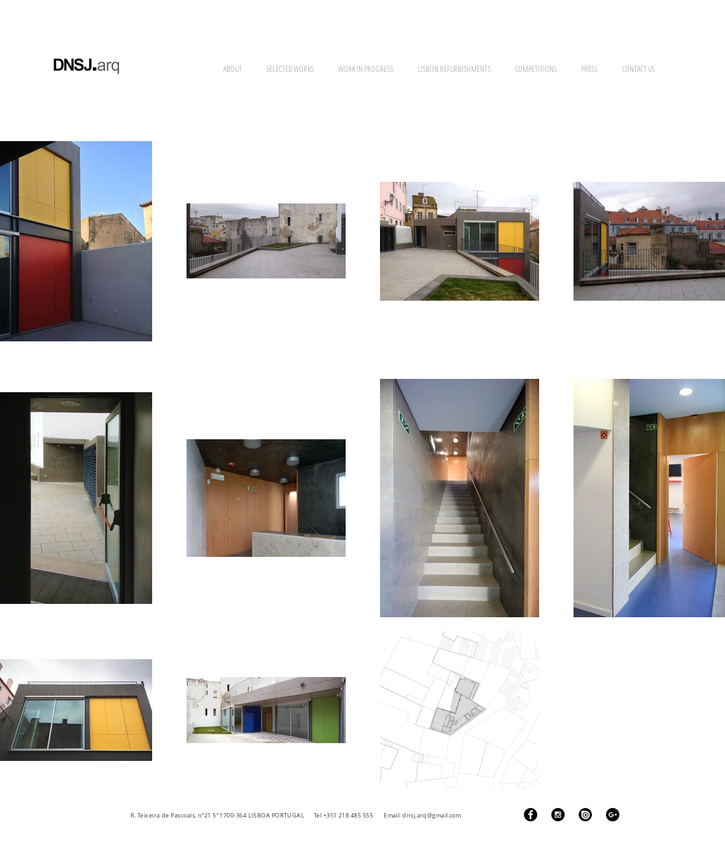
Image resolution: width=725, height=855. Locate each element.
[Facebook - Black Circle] (530, 814)
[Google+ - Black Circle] (612, 814)
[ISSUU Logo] (585, 814)
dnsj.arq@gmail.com (431, 815)
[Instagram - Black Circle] (558, 814)
